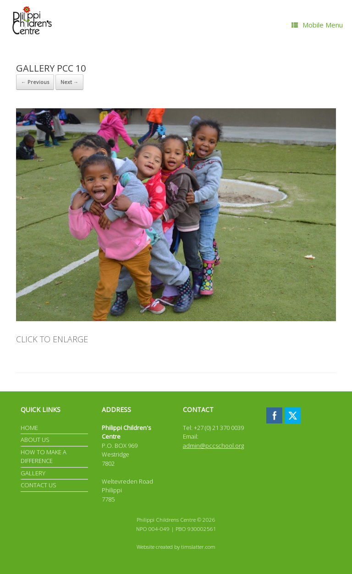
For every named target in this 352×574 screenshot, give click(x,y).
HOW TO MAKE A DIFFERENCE (43, 456)
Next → (69, 81)
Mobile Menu (317, 24)
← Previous (35, 81)
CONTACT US (38, 485)
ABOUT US (35, 439)
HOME (29, 428)
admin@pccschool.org (213, 445)
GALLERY (33, 473)
